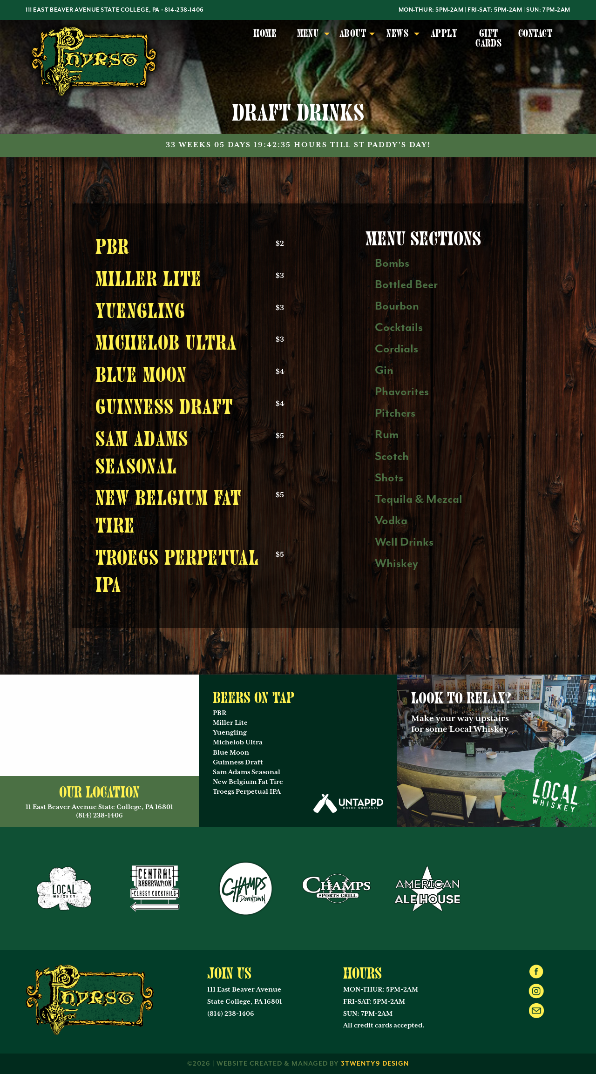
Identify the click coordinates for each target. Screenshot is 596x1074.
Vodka (391, 520)
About (352, 33)
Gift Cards (488, 38)
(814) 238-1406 (230, 1014)
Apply (444, 33)
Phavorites (402, 392)
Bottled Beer (406, 284)
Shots (389, 478)
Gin (384, 370)
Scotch (392, 456)
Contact (535, 33)
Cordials (396, 349)
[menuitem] (265, 39)
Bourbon (397, 306)
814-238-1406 (184, 10)
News (397, 33)
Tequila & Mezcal (418, 499)
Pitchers (395, 413)
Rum (387, 434)
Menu (308, 33)
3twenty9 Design (375, 1063)
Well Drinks (404, 542)
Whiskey (396, 563)
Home (265, 33)
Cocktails (399, 327)
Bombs (392, 263)
